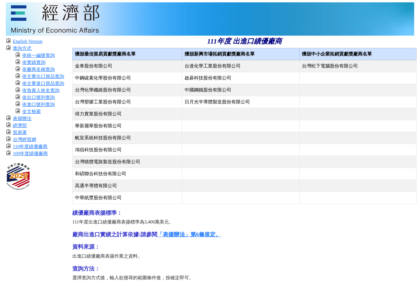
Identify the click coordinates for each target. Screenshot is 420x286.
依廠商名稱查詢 (38, 69)
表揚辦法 (22, 118)
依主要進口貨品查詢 (43, 83)
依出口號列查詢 (38, 97)
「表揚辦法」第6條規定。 (189, 234)
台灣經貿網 (24, 139)
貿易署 (20, 132)
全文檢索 (31, 111)
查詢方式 (22, 48)
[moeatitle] (210, 18)
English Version (27, 41)
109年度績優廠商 (30, 153)
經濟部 (20, 125)
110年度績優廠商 (30, 146)
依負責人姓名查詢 (41, 90)
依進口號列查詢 (38, 104)
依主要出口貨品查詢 (43, 76)
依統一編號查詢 (38, 55)
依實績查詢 (34, 62)
